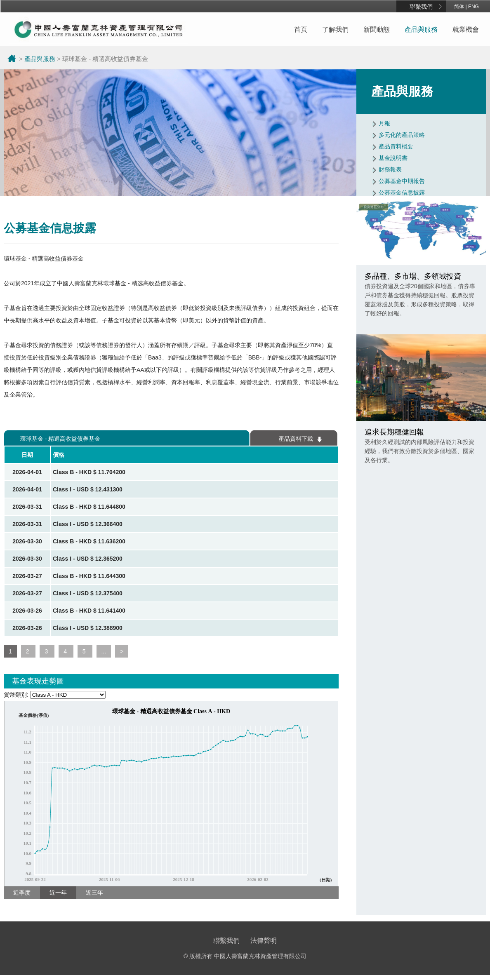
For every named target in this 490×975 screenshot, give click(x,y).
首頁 (300, 29)
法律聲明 (263, 940)
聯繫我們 (421, 6)
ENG (473, 6)
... (103, 651)
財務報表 (390, 169)
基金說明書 (393, 158)
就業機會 (465, 29)
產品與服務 (421, 29)
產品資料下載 (295, 438)
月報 (384, 123)
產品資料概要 (396, 146)
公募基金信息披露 (402, 192)
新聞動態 (376, 29)
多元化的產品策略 (402, 135)
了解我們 (335, 29)
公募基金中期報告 (402, 181)
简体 (459, 6)
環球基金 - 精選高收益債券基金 (60, 438)
